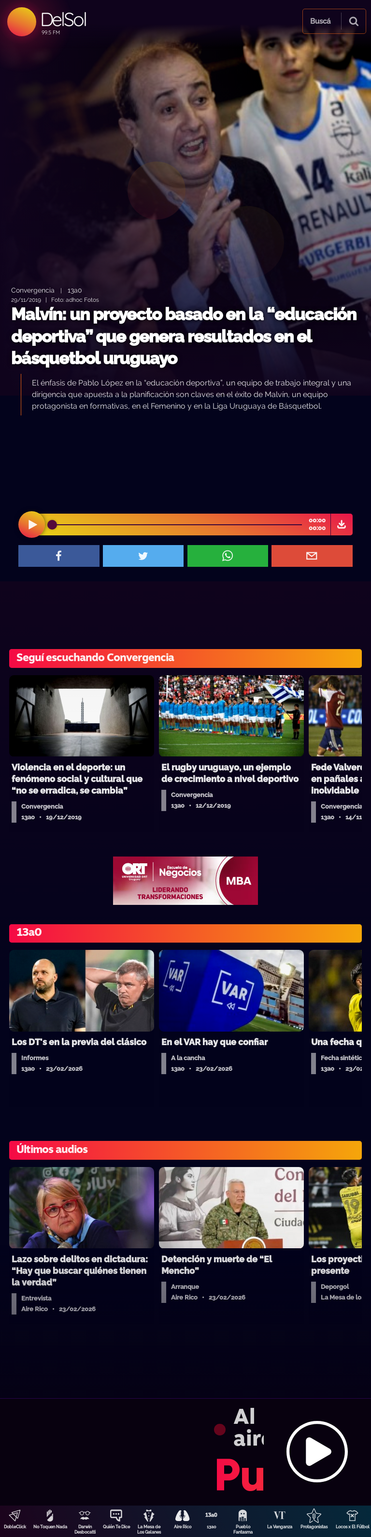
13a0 (211, 1526)
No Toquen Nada (50, 1526)
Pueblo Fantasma (243, 1529)
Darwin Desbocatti (85, 1529)
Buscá (320, 21)
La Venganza (279, 1526)
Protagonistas (314, 1526)
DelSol (63, 19)
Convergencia (33, 290)
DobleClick (15, 1526)
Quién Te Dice (116, 1526)
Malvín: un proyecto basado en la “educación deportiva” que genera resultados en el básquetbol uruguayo (183, 336)
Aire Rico (182, 1526)
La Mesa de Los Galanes (149, 1529)
